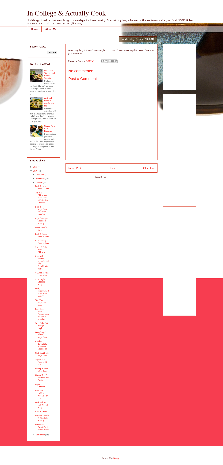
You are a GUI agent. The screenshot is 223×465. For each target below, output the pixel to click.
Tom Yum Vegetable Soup (40, 302)
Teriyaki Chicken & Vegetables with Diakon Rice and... (41, 198)
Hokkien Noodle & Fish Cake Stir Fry (42, 418)
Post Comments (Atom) (118, 177)
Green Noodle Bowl (41, 228)
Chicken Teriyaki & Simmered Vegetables (41, 345)
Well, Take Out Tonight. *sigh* (41, 325)
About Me (50, 29)
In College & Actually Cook (66, 13)
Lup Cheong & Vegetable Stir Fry (41, 221)
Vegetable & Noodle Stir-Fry (41, 362)
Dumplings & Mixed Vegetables (41, 335)
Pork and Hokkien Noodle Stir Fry (49, 102)
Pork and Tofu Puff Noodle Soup (41, 405)
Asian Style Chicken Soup (40, 282)
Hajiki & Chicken (40, 385)
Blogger (116, 458)
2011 (35, 167)
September (40, 435)
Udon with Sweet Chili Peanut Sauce (42, 427)
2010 (35, 171)
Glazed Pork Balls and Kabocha (49, 128)
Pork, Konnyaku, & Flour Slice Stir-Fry (42, 292)
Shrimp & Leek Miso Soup (41, 369)
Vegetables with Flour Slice (41, 274)
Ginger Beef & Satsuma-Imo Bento (42, 377)
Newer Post (74, 167)
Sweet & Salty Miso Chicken (41, 249)
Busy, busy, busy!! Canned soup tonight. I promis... (42, 314)
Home (34, 29)
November (40, 178)
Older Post (149, 167)
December (40, 174)
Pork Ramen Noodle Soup (42, 187)
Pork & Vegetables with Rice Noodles (41, 211)
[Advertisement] (176, 66)
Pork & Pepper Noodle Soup (42, 235)
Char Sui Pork (41, 411)
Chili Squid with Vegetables (42, 354)
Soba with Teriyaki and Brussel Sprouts (49, 74)
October (39, 182)
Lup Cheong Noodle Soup (42, 241)
